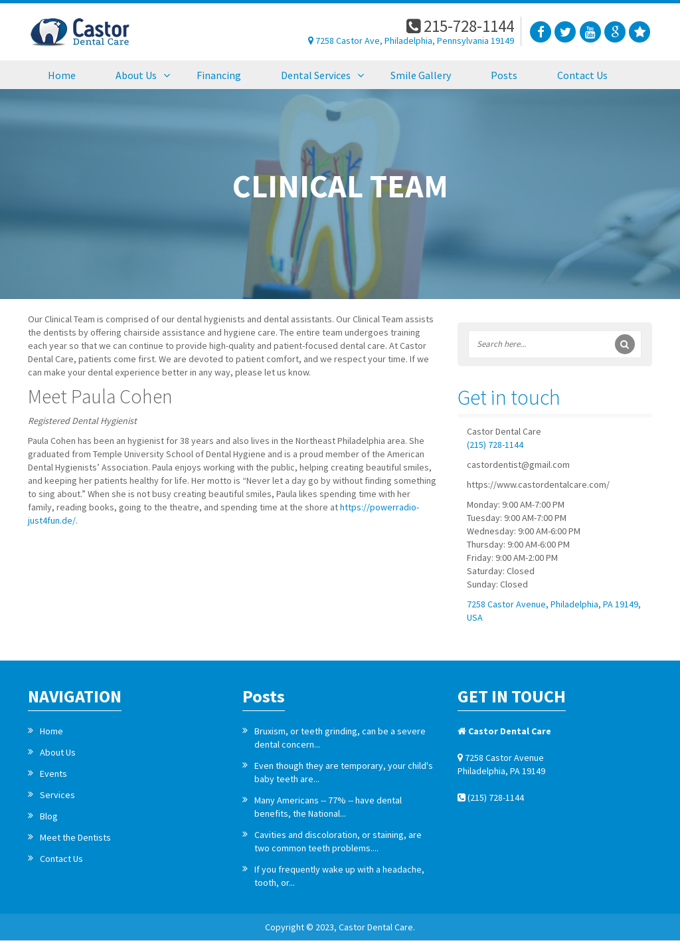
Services (57, 795)
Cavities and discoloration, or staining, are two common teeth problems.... (338, 841)
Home (51, 731)
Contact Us (61, 859)
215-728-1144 (460, 26)
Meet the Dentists (75, 837)
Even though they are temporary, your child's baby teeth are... (343, 772)
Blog (49, 816)
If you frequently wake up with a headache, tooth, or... (339, 876)
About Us (58, 752)
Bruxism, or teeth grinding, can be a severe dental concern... (340, 737)
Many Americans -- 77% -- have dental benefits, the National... (328, 806)
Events (53, 774)
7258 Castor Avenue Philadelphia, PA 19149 (501, 764)
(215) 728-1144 (495, 445)
